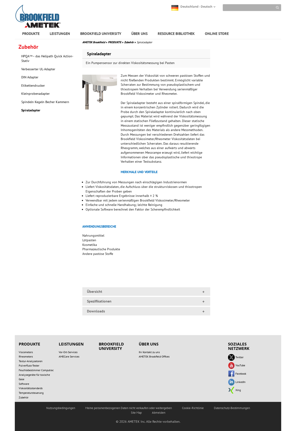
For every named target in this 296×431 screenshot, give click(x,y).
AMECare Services (69, 356)
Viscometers (26, 352)
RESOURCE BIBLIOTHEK (176, 33)
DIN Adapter (29, 77)
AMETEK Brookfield (94, 42)
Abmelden (158, 413)
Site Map (136, 413)
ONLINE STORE (217, 33)
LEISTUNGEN (60, 33)
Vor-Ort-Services (68, 352)
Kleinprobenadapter (35, 94)
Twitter (236, 357)
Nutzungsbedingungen (60, 408)
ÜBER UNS (139, 33)
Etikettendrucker (33, 85)
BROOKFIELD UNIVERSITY (100, 33)
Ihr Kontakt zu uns (149, 352)
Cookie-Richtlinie (193, 408)
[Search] (252, 7)
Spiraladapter (30, 110)
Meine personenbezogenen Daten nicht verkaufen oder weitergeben (128, 408)
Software (24, 383)
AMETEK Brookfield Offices (154, 356)
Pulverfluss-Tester (29, 365)
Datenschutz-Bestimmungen (232, 408)
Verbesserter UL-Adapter (38, 69)
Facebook (237, 373)
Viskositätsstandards (31, 388)
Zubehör (130, 42)
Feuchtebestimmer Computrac (36, 370)
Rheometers (26, 356)
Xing (234, 390)
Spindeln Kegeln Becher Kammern (45, 102)
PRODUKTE (31, 33)
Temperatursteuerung (31, 392)
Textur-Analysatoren (31, 361)
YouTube (236, 365)
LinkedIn (237, 382)
